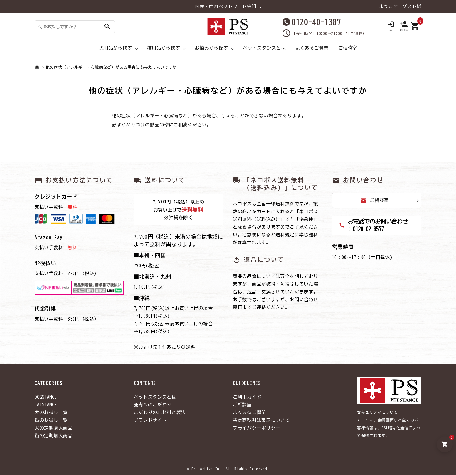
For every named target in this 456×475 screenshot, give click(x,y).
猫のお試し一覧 (51, 420)
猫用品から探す (163, 48)
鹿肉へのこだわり (153, 404)
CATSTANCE (46, 404)
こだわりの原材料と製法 (160, 412)
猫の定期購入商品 (54, 435)
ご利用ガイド (247, 397)
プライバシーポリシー (256, 428)
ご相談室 (347, 48)
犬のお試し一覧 (51, 412)
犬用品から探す (115, 48)
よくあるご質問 (312, 48)
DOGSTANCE (46, 397)
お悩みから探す (211, 48)
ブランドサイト (150, 420)
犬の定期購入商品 (54, 428)
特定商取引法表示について (261, 420)
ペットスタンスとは (264, 48)
